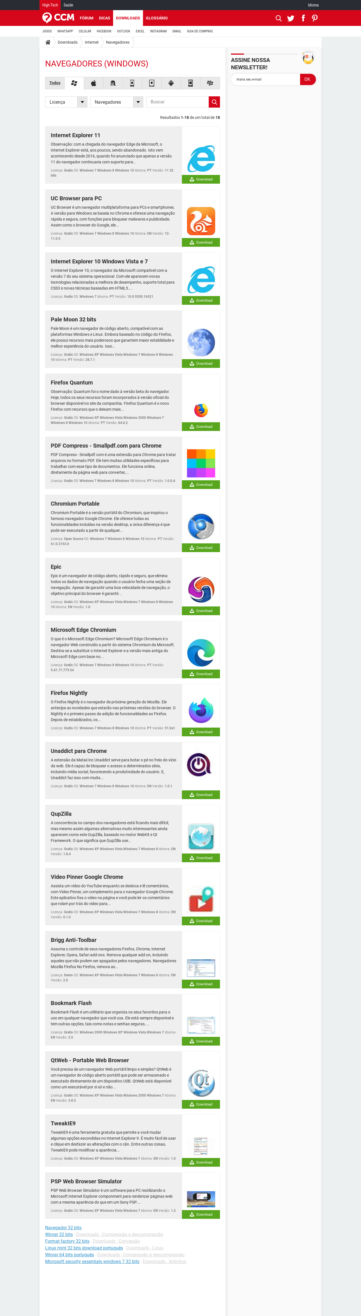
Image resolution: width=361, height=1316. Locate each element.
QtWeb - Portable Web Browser (90, 1060)
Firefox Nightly (69, 693)
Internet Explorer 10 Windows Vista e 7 (99, 261)
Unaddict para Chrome (79, 751)
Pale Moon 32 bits (73, 319)
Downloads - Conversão (116, 1241)
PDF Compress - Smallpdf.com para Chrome (106, 445)
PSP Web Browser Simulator (86, 1181)
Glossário (157, 18)
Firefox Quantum (72, 382)
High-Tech (50, 5)
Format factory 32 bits (67, 1241)
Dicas (104, 18)
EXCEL (140, 31)
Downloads (128, 18)
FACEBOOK (104, 31)
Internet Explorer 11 (75, 135)
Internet (92, 42)
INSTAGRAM (158, 31)
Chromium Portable (75, 503)
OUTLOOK (123, 31)
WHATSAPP (65, 31)
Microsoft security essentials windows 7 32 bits (92, 1261)
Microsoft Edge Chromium (83, 629)
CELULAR (85, 31)
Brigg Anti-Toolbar (73, 940)
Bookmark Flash (71, 1003)
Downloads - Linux (144, 1248)
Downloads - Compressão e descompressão (119, 1234)
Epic (56, 566)
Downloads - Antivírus (164, 1261)
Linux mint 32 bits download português (84, 1248)
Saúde (68, 5)
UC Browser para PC (76, 198)
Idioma (313, 5)
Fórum (86, 18)
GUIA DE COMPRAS (200, 31)
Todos (54, 83)
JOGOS (47, 31)
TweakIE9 (63, 1123)
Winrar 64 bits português (69, 1254)
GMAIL (176, 31)
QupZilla (61, 813)
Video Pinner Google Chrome (87, 876)
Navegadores (117, 42)
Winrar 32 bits (59, 1234)
